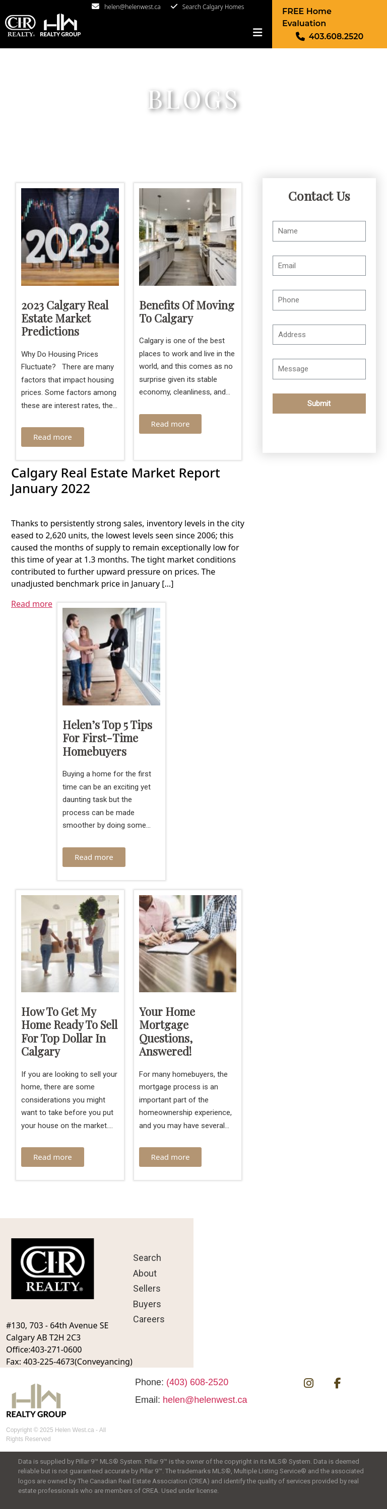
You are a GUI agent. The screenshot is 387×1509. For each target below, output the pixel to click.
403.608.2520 (336, 36)
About (145, 1273)
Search (147, 1257)
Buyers (147, 1304)
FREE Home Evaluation (307, 17)
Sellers (147, 1288)
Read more (52, 437)
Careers (149, 1319)
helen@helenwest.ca (132, 7)
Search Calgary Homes (213, 7)
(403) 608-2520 (197, 1382)
